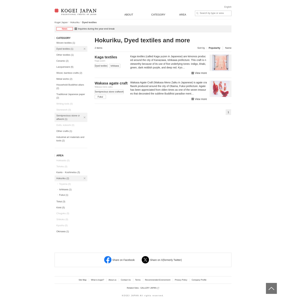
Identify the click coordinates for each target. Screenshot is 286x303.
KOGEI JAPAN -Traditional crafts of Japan (75, 12)
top (267, 284)
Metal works (64, 79)
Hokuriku (75, 22)
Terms (138, 280)
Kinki (60, 207)
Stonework (63, 109)
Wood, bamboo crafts (69, 73)
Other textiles (65, 54)
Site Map (82, 280)
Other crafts (64, 131)
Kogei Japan (61, 22)
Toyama (65, 184)
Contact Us (126, 280)
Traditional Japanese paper (70, 96)
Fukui (63, 195)
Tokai (60, 201)
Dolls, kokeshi (65, 125)
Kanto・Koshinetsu (68, 172)
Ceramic (62, 60)
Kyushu (62, 225)
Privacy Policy (181, 280)
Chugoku (62, 213)
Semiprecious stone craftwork (68, 117)
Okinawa (62, 231)
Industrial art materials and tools (70, 139)
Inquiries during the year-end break (96, 28)
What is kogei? (97, 280)
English (227, 7)
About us (112, 280)
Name (228, 48)
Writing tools (64, 103)
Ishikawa (65, 189)
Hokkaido (62, 160)
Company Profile (199, 280)
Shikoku (62, 219)
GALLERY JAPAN (149, 288)
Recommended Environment (157, 280)
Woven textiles (65, 42)
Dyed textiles (64, 48)
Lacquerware (64, 66)
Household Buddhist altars (70, 86)
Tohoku (61, 166)
